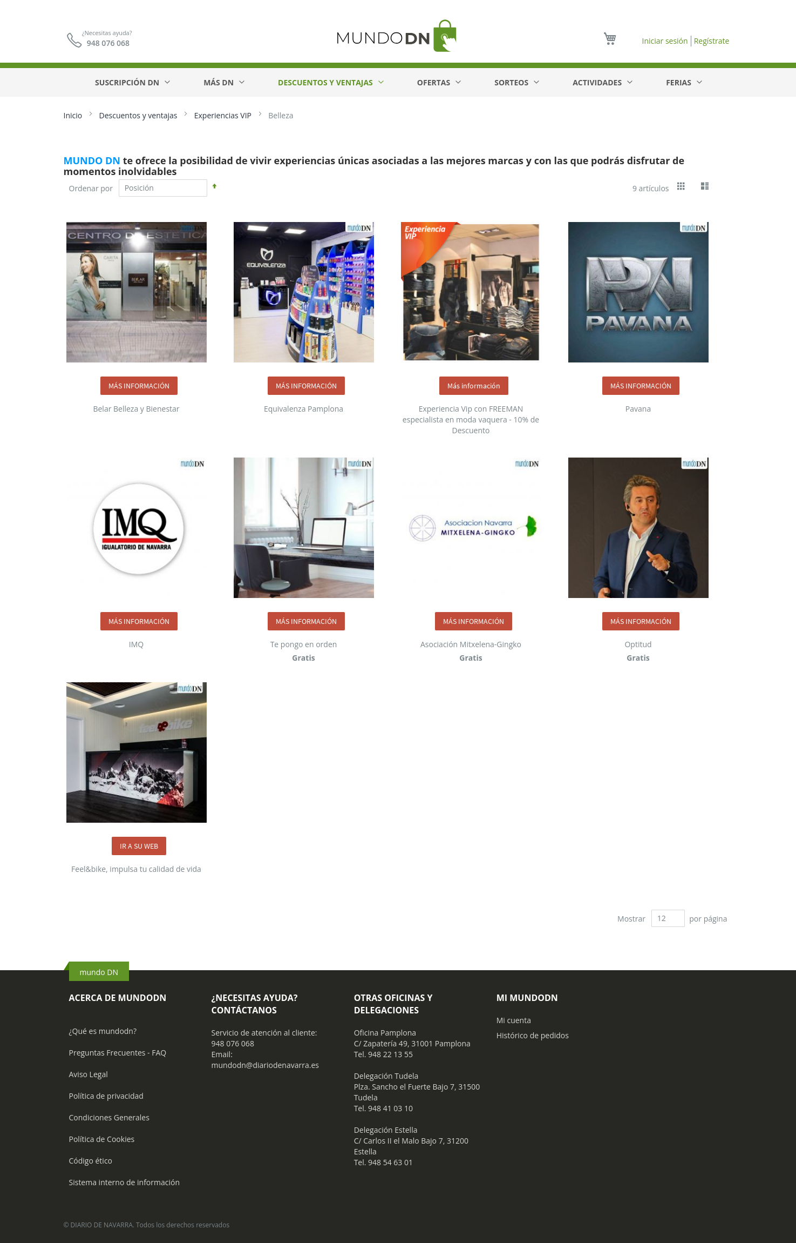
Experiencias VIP (224, 115)
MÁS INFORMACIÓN (138, 386)
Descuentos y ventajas (139, 115)
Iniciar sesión (665, 41)
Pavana (638, 409)
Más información (473, 386)
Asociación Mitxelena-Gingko (470, 644)
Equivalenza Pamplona (303, 409)
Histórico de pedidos (532, 1035)
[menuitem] (132, 82)
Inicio (74, 115)
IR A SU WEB (139, 846)
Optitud (637, 644)
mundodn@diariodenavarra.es (265, 1065)
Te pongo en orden (303, 644)
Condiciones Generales (109, 1117)
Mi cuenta (513, 1020)
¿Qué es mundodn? (103, 1031)
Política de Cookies (102, 1139)
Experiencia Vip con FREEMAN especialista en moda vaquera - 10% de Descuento (471, 419)
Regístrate (712, 41)
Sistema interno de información (124, 1182)
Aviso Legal (88, 1074)
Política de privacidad (106, 1096)
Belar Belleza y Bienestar (136, 409)
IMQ (136, 644)
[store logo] (398, 35)
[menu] (398, 82)
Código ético (91, 1160)
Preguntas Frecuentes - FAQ (118, 1052)
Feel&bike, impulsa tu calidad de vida (136, 869)
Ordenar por (91, 188)
